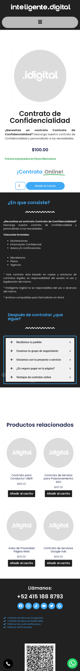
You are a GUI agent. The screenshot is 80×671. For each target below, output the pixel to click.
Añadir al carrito (45, 186)
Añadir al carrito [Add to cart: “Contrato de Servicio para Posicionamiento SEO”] (58, 494)
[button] (40, 22)
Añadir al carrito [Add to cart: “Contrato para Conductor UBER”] (21, 494)
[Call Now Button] (8, 663)
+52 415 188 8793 (40, 596)
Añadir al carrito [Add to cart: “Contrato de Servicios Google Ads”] (58, 563)
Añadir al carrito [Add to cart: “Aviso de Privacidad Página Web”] (21, 563)
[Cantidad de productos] (20, 186)
